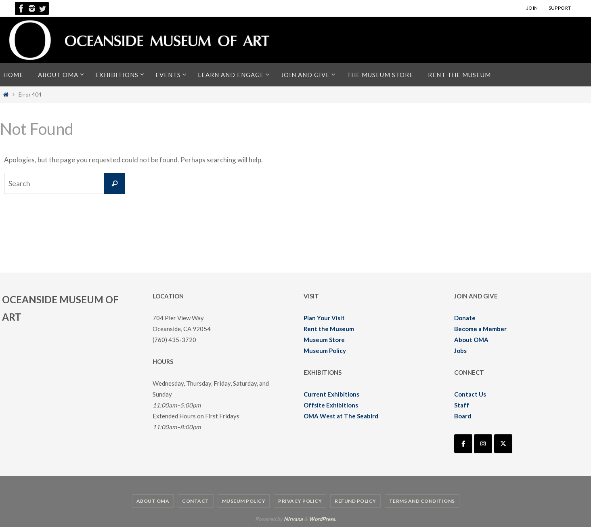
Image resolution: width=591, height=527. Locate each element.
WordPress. (322, 519)
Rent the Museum (329, 328)
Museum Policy (325, 350)
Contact (195, 501)
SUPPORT (560, 8)
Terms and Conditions (422, 501)
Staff (461, 405)
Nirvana (293, 519)
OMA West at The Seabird (341, 416)
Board (462, 416)
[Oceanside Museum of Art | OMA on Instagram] (483, 443)
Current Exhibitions (331, 394)
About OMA (471, 339)
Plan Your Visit (324, 317)
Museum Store (324, 339)
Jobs (460, 350)
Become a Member (480, 328)
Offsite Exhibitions (331, 405)
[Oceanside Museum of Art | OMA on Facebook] (463, 443)
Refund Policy (355, 501)
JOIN (532, 8)
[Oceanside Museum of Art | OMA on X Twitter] (503, 443)
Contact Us (470, 394)
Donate (465, 317)
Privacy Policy (300, 501)
